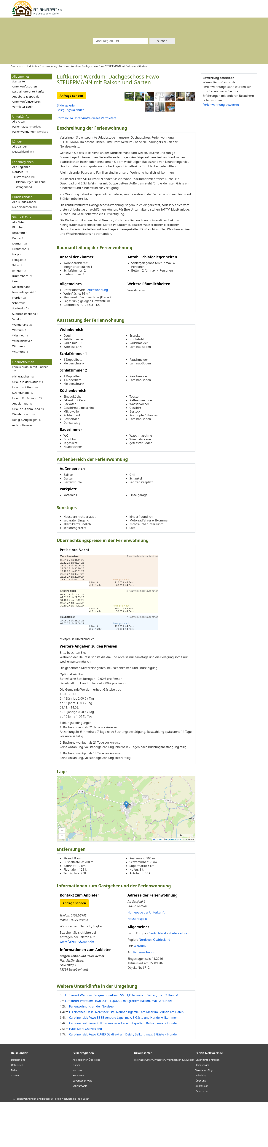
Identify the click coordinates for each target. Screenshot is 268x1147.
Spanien (15, 1120)
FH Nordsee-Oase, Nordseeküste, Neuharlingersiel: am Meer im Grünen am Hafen (126, 1057)
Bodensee (78, 1120)
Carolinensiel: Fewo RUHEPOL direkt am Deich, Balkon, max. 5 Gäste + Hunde (123, 1079)
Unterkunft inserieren (26, 101)
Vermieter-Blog (204, 1115)
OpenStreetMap (174, 884)
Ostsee (76, 1109)
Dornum (17, 243)
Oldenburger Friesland (31, 182)
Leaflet (157, 884)
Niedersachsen (22, 207)
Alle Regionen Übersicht (86, 1104)
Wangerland (24, 187)
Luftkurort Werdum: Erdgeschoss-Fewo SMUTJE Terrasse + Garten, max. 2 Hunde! (121, 1040)
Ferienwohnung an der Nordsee (91, 1051)
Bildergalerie (66, 105)
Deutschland (20, 151)
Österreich (17, 1109)
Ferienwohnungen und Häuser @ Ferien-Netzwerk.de (46, 1143)
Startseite (18, 81)
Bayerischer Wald (82, 1125)
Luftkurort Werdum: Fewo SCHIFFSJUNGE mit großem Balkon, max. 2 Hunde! (118, 1045)
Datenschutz (202, 1135)
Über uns (200, 1125)
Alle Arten (18, 121)
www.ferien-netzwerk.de (77, 986)
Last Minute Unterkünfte (28, 91)
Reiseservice (202, 1109)
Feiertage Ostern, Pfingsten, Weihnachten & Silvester (164, 1104)
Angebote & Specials (25, 96)
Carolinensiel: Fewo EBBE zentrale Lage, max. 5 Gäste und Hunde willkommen (123, 1062)
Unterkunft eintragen (207, 1104)
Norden (17, 297)
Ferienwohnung (97, 335)
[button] (126, 849)
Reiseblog (201, 1120)
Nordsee (17, 172)
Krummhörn (20, 276)
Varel (15, 319)
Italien (14, 1115)
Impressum (201, 1130)
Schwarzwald (80, 1130)
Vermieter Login (22, 106)
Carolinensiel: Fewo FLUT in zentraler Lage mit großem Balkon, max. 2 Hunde (123, 1068)
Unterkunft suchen (24, 86)
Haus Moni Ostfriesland (85, 1073)
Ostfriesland (22, 177)
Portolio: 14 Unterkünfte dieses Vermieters (86, 118)
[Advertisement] (228, 169)
